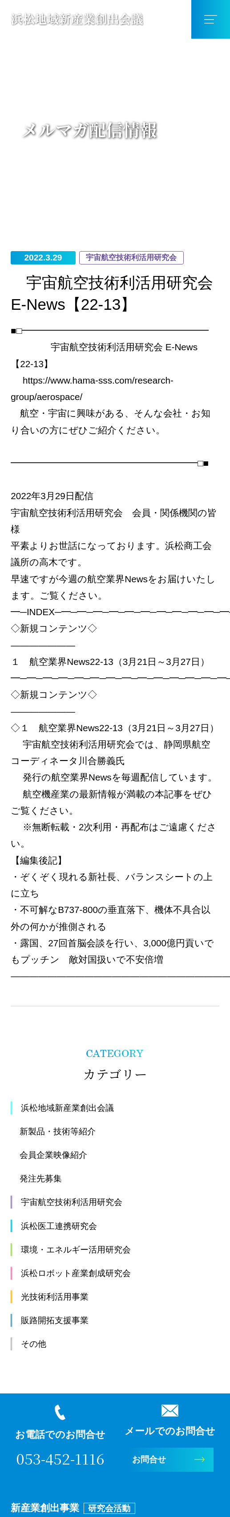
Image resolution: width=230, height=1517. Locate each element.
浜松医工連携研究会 (63, 1226)
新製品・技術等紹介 (62, 1132)
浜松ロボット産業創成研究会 (82, 1274)
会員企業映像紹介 (57, 1155)
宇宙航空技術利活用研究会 (77, 1202)
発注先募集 (43, 1179)
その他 (35, 1344)
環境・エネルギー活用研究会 (82, 1250)
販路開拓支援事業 (58, 1321)
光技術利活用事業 (58, 1297)
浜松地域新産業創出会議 (72, 1108)
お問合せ (152, 1461)
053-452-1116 (60, 1460)
